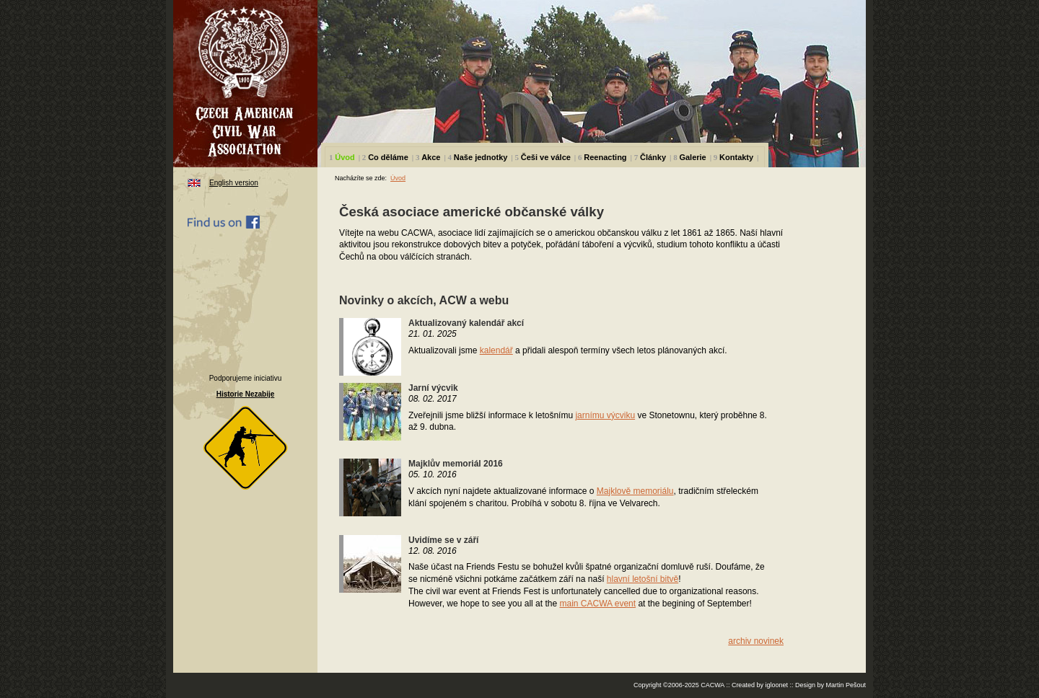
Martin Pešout (845, 685)
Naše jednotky (481, 157)
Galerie (692, 157)
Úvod (345, 157)
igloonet (776, 685)
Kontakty (736, 157)
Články (653, 157)
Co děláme (388, 157)
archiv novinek (756, 641)
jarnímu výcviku (605, 415)
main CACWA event (597, 603)
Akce (430, 157)
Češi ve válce (546, 157)
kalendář (496, 350)
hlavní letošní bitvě (642, 579)
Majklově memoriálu (635, 491)
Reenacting (605, 157)
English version (233, 183)
